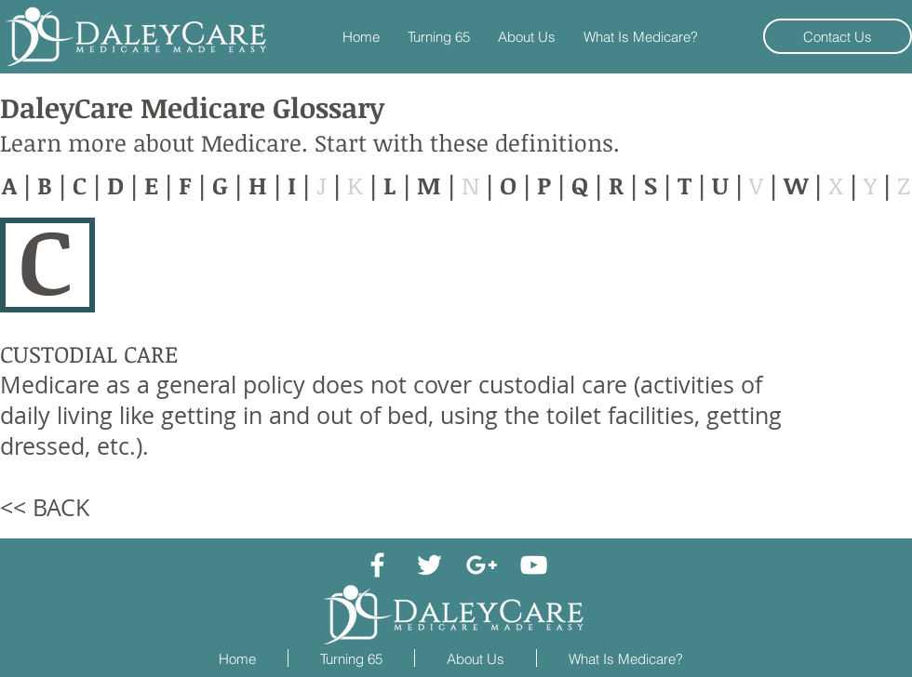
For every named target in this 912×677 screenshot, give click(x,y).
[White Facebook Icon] (377, 565)
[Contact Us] (837, 36)
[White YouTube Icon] (533, 565)
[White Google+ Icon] (481, 565)
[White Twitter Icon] (429, 565)
